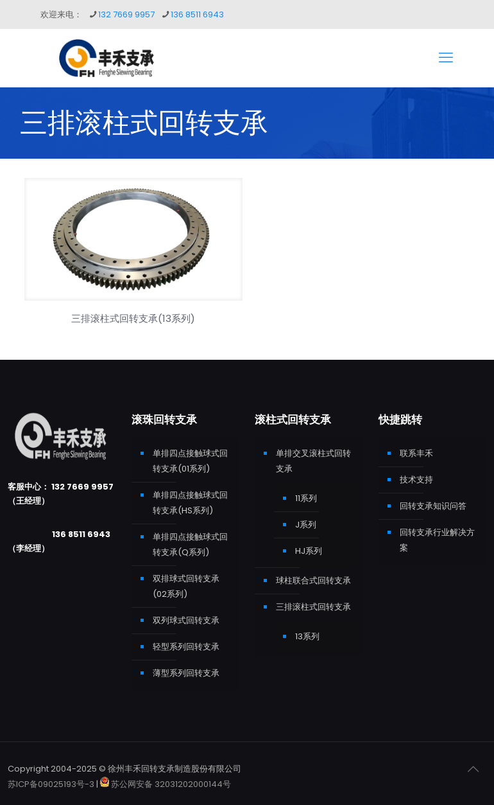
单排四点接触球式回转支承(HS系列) (190, 503)
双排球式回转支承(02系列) (186, 586)
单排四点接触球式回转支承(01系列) (190, 461)
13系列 (307, 636)
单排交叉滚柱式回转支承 (313, 461)
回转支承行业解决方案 (437, 540)
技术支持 (416, 479)
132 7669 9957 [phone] (126, 14)
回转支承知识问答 (433, 506)
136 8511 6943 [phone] (197, 14)
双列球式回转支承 (186, 620)
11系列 (306, 498)
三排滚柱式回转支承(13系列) (133, 318)
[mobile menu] (446, 58)
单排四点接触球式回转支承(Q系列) (190, 544)
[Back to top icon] (472, 769)
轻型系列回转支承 (186, 647)
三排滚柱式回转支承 (313, 607)
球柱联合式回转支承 (313, 580)
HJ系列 (308, 551)
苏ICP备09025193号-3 (52, 784)
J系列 (305, 524)
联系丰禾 (416, 453)
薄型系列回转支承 (186, 673)
